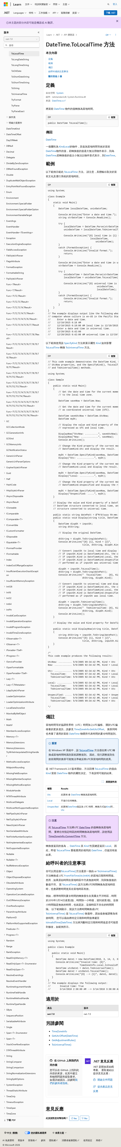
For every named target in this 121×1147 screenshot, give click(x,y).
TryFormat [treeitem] (16, 99)
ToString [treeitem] (15, 88)
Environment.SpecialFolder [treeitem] (19, 203)
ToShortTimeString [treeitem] (20, 82)
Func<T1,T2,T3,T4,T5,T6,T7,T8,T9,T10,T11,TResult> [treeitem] (22, 365)
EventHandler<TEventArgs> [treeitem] (19, 232)
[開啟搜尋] (108, 4)
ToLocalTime (71, 171)
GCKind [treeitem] (10, 438)
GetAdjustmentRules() (64, 1040)
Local (67, 146)
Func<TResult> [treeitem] (13, 284)
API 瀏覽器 (69, 34)
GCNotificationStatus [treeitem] (16, 449)
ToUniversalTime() (107, 871)
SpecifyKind (70, 343)
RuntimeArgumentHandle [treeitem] (18, 986)
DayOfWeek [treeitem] (12, 140)
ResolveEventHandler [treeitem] (16, 980)
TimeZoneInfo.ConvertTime (64, 836)
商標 (98, 1140)
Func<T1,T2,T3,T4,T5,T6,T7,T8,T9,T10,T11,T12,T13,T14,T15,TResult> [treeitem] (22, 403)
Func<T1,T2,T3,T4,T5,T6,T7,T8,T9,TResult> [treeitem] (22, 346)
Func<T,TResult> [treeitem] (14, 290)
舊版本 (21, 1140)
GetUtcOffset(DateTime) (65, 1035)
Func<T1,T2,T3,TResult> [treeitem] (17, 301)
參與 (43, 1140)
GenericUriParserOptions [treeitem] (18, 461)
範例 (50, 63)
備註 (50, 67)
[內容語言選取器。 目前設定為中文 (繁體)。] (11, 1132)
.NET (58, 34)
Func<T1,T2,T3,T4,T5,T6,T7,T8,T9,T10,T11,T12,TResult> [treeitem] (22, 374)
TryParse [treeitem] (15, 105)
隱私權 (52, 1140)
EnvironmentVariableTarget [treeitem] (19, 215)
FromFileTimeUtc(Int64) (77, 875)
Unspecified (52, 806)
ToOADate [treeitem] (16, 70)
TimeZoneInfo (59, 1031)
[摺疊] (38, 32)
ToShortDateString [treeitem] (20, 76)
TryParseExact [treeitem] (17, 111)
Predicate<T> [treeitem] (13, 928)
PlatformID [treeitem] (11, 917)
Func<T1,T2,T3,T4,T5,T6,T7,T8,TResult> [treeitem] (22, 336)
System (59, 92)
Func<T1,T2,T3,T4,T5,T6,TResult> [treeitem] (22, 318)
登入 (115, 4)
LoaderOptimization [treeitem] (15, 696)
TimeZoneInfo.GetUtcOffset (89, 729)
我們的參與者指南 (64, 1081)
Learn (49, 34)
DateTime (59, 108)
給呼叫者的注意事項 (58, 71)
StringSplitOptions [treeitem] (15, 1078)
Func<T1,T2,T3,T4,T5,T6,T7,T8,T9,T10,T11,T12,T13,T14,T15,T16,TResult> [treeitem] (22, 413)
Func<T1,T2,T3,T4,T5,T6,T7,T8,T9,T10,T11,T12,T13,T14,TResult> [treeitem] (22, 394)
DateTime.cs (58, 100)
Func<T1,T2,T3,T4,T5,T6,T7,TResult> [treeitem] (22, 326)
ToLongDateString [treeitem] (20, 59)
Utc (49, 794)
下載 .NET (110, 12)
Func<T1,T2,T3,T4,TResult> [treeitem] (19, 307)
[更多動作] (115, 34)
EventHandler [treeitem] (12, 226)
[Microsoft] (6, 4)
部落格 (31, 1140)
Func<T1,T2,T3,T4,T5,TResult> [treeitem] (20, 313)
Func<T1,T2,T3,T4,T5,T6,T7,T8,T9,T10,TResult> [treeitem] (22, 355)
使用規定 (87, 1140)
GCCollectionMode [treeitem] (15, 426)
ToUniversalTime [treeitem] (19, 93)
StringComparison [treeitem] (15, 1067)
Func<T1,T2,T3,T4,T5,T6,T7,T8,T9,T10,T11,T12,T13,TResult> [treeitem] (22, 384)
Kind (61, 146)
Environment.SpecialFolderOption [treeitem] (22, 209)
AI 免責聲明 (8, 1140)
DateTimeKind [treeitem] (13, 128)
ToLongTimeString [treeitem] (20, 65)
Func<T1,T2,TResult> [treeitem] (16, 295)
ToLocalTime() (68, 871)
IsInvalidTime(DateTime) (59, 922)
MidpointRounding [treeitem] (15, 767)
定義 (50, 58)
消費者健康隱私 (69, 1140)
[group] (82, 262)
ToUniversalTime (75, 347)
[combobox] (21, 39)
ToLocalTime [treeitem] (17, 53)
